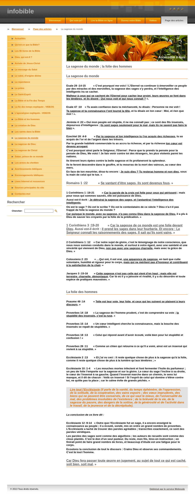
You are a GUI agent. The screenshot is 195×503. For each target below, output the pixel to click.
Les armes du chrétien (27, 163)
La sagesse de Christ (26, 150)
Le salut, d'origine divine (28, 76)
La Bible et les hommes (27, 119)
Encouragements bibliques (29, 175)
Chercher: (17, 211)
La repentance (22, 82)
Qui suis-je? (76, 20)
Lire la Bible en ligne (102, 20)
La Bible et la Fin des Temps (30, 100)
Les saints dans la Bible (27, 131)
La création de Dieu (25, 125)
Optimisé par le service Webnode (167, 489)
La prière (19, 88)
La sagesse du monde (26, 138)
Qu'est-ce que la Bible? (27, 44)
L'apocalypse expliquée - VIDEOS (32, 113)
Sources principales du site (29, 187)
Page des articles (174, 20)
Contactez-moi (22, 194)
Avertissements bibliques (28, 169)
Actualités (20, 38)
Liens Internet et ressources (30, 181)
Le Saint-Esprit (23, 94)
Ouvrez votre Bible (131, 20)
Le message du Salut (26, 69)
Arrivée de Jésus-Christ (27, 63)
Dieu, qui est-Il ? (23, 57)
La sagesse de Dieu (25, 144)
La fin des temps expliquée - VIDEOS (34, 107)
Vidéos (153, 20)
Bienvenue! (55, 20)
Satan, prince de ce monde (29, 156)
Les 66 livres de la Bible (27, 51)
